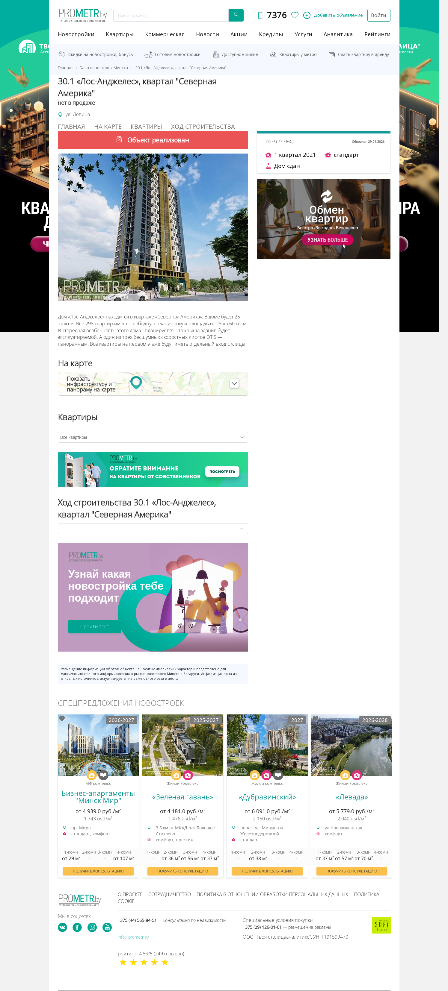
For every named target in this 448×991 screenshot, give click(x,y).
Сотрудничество (169, 894)
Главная (71, 126)
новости (207, 34)
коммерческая (165, 34)
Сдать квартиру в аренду (363, 54)
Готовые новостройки (177, 54)
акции (239, 34)
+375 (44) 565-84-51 (172, 920)
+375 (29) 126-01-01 (287, 927)
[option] (98, 799)
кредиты (271, 34)
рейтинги (377, 34)
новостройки (76, 34)
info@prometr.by (133, 937)
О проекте (130, 894)
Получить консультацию (98, 871)
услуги (303, 34)
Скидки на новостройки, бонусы (101, 54)
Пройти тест (94, 626)
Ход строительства (203, 126)
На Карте (108, 126)
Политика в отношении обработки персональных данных (272, 894)
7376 (276, 15)
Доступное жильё (240, 54)
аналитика (338, 34)
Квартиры (120, 34)
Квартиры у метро (298, 54)
